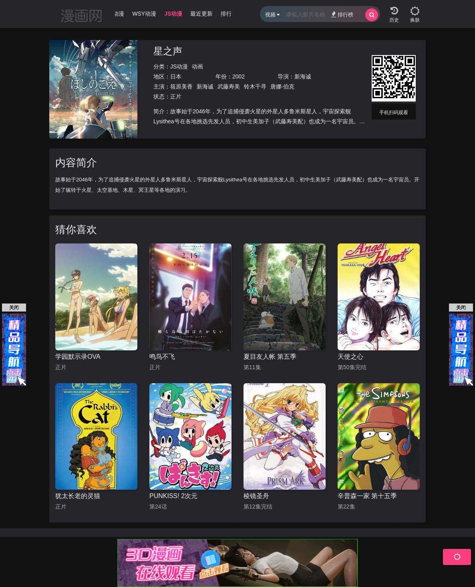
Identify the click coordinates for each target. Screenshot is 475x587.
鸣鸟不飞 (162, 356)
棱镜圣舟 (256, 496)
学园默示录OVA (78, 356)
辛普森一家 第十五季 (367, 496)
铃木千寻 (255, 86)
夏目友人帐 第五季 (270, 356)
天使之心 (350, 356)
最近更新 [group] (201, 13)
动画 (197, 66)
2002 (238, 76)
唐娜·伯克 (282, 86)
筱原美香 (181, 86)
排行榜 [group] (229, 13)
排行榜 (342, 14)
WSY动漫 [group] (144, 13)
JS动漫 (179, 66)
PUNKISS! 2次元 (173, 496)
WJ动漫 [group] (114, 13)
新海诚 (302, 76)
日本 (175, 76)
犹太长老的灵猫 (77, 496)
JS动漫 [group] (173, 13)
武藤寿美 (228, 86)
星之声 (167, 51)
